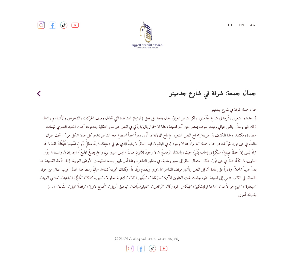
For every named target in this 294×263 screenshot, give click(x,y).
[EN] (241, 25)
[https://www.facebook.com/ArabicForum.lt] (52, 25)
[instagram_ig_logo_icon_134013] (130, 248)
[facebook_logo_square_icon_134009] (141, 248)
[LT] (230, 25)
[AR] (252, 25)
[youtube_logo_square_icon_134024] (75, 25)
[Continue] (38, 93)
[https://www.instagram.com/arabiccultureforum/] (41, 25)
